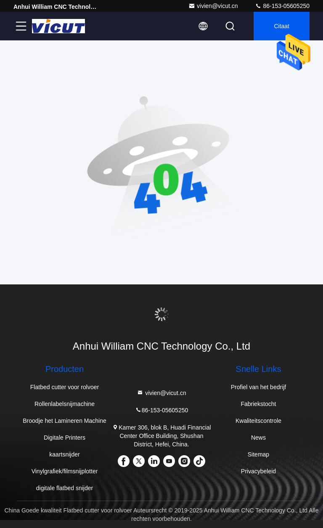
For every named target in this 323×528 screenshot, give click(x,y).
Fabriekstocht (258, 404)
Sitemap (258, 454)
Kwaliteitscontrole (258, 420)
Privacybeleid (258, 471)
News (258, 437)
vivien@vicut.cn (213, 6)
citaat (281, 26)
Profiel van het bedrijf (258, 387)
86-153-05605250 (282, 6)
